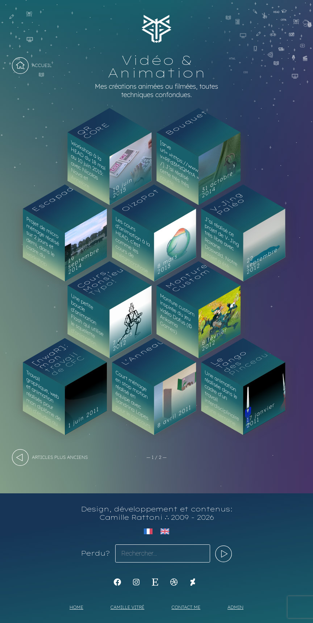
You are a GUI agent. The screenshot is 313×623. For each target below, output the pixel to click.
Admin (235, 607)
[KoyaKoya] (192, 582)
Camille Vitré (127, 607)
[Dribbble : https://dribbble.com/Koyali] (173, 582)
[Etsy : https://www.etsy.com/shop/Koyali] (155, 582)
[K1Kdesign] (117, 582)
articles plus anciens (60, 457)
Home (76, 607)
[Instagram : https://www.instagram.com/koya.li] (136, 582)
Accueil (42, 65)
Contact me (185, 607)
